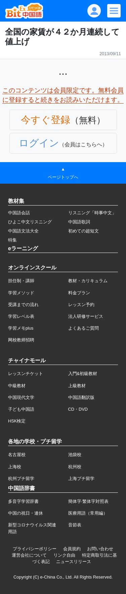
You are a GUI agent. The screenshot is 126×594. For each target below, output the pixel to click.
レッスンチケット (25, 373)
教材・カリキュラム (88, 280)
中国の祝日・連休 (25, 513)
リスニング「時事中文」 (92, 212)
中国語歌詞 (79, 221)
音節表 (74, 524)
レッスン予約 (81, 304)
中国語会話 (19, 212)
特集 (12, 240)
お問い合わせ (100, 548)
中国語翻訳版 (81, 397)
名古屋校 (17, 454)
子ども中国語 (21, 409)
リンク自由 (64, 555)
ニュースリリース (73, 561)
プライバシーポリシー (34, 548)
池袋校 (74, 454)
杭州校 (74, 466)
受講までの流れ (23, 304)
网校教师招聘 (21, 339)
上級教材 (77, 385)
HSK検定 (17, 420)
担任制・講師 (21, 280)
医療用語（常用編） (88, 513)
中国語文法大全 (23, 230)
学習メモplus (20, 328)
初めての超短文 (83, 230)
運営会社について (29, 555)
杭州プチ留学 (21, 478)
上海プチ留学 (81, 478)
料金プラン (79, 292)
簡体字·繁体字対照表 (88, 501)
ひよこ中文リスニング (30, 221)
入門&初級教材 (82, 373)
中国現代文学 (21, 397)
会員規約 (72, 548)
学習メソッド (21, 292)
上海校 (14, 466)
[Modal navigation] (114, 10)
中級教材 (17, 385)
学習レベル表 (21, 316)
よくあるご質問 (83, 328)
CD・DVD (78, 409)
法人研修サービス (85, 316)
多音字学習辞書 (23, 501)
